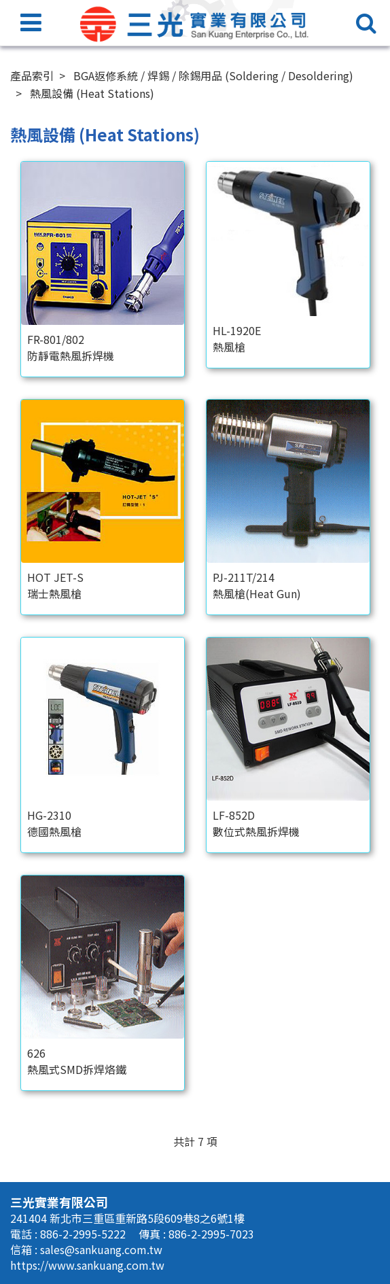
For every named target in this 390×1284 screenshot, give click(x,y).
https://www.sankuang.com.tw (87, 1265)
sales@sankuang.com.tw (101, 1249)
